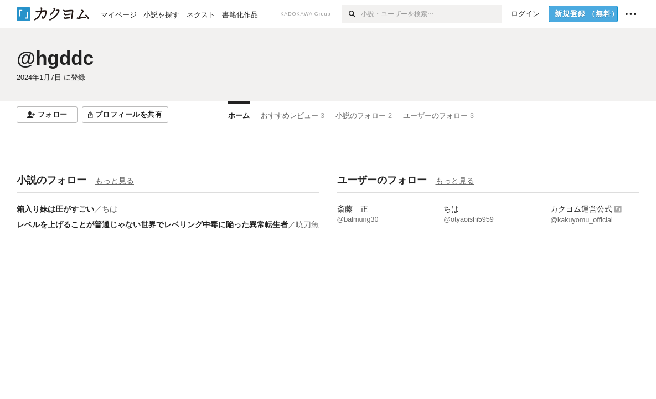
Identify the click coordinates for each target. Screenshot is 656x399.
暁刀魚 (307, 224)
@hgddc (55, 58)
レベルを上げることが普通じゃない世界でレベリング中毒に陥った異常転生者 (152, 224)
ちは (109, 208)
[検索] (351, 14)
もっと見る (114, 180)
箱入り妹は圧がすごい (55, 208)
